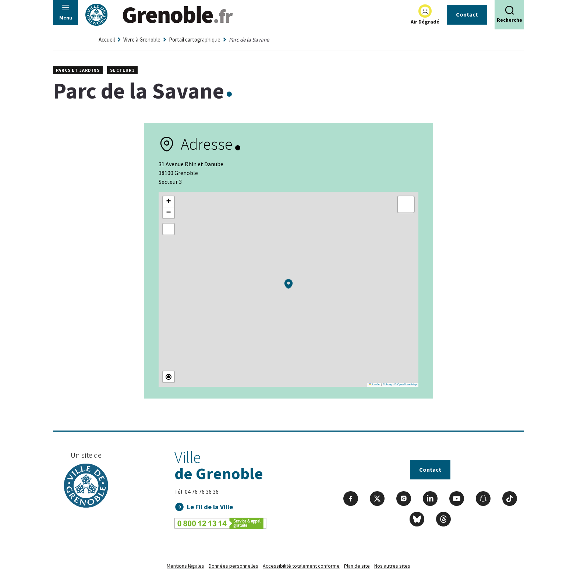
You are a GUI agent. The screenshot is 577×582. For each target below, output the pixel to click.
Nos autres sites (392, 566)
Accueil (107, 39)
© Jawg (387, 384)
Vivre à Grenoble (141, 39)
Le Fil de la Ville (210, 507)
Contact (467, 14)
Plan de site (357, 566)
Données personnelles (233, 566)
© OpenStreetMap (405, 384)
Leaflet (374, 384)
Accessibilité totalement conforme (301, 566)
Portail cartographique (194, 39)
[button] (288, 283)
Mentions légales (185, 566)
